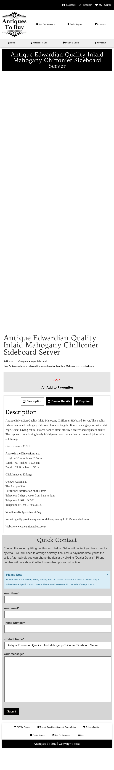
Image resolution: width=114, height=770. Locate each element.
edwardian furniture (55, 387)
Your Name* (57, 617)
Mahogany (71, 387)
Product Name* (57, 663)
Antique (12, 387)
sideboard (89, 387)
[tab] (32, 422)
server (80, 387)
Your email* (57, 631)
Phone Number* (57, 646)
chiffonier (39, 387)
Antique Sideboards (37, 382)
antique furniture (25, 387)
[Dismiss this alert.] (107, 594)
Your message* (57, 698)
